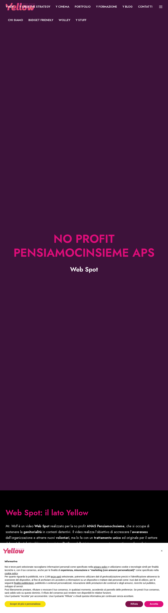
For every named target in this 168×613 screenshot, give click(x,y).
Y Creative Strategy (34, 7)
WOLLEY (64, 20)
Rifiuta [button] (134, 604)
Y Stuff (81, 20)
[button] (161, 550)
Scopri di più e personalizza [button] (25, 604)
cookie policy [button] (11, 573)
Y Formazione (106, 7)
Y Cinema (62, 7)
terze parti (56, 576)
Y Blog (128, 7)
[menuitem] (11, 6)
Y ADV (10, 7)
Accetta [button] (154, 604)
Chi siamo (15, 20)
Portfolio (83, 7)
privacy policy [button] (101, 567)
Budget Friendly (40, 20)
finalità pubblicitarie (24, 583)
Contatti (145, 7)
